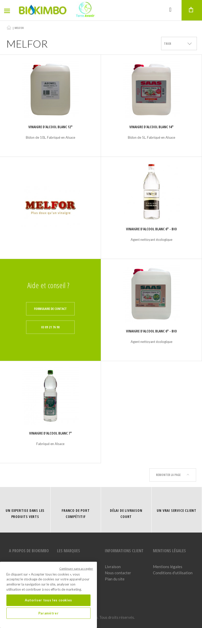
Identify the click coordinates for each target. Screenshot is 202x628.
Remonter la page (172, 475)
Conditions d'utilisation (173, 572)
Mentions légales (167, 566)
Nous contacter (118, 572)
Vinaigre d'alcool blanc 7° (50, 433)
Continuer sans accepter (76, 568)
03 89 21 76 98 (50, 327)
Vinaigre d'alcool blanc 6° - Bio (151, 228)
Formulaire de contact (50, 309)
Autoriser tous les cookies (48, 600)
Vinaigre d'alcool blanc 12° (50, 126)
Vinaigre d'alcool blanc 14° (151, 126)
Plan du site (115, 579)
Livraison (113, 566)
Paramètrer (48, 613)
